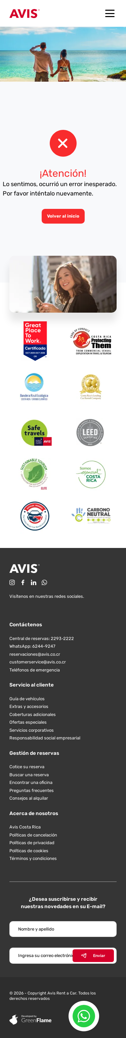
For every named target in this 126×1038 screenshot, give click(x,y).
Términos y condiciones (33, 858)
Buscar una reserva (29, 774)
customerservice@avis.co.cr (37, 661)
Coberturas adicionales (32, 714)
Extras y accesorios (28, 706)
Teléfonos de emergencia (34, 669)
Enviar (93, 955)
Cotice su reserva (26, 766)
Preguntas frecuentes (31, 790)
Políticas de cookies (28, 850)
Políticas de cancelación (33, 834)
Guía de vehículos (27, 698)
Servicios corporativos (31, 730)
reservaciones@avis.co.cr (34, 654)
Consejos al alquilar (28, 798)
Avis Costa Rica (25, 826)
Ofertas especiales (28, 722)
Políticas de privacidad (31, 842)
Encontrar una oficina (30, 782)
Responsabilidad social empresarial (44, 737)
